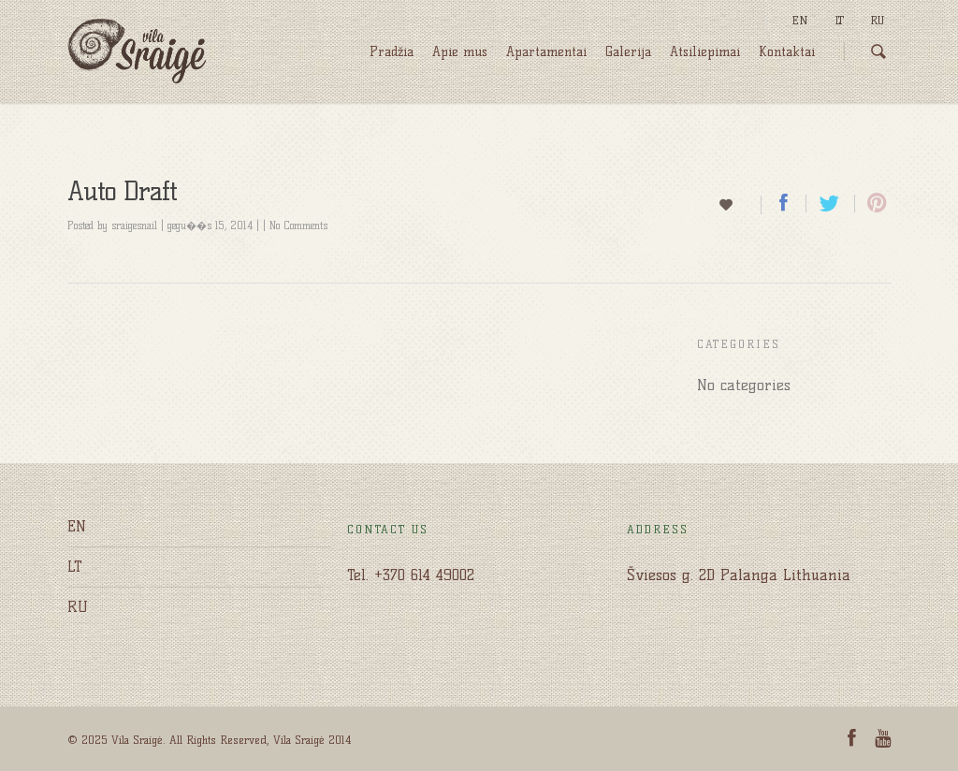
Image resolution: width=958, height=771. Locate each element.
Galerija (628, 52)
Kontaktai (787, 52)
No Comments (298, 225)
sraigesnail (134, 225)
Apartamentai (546, 52)
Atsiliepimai (705, 52)
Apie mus (459, 52)
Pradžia (392, 52)
